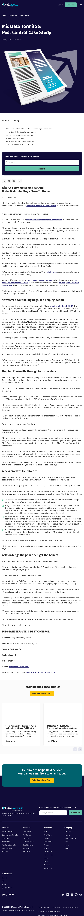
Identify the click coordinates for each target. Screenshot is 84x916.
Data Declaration (70, 838)
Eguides (46, 838)
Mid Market (27, 848)
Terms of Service (43, 907)
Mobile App (6, 841)
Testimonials (48, 851)
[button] (42, 168)
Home (4, 16)
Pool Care (26, 838)
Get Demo (71, 5)
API (3, 881)
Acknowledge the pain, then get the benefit (20, 141)
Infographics (48, 841)
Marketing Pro (7, 848)
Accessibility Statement (70, 907)
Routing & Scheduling (9, 845)
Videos (46, 858)
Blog (45, 831)
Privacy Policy (56, 907)
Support (4, 878)
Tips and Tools (48, 855)
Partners (67, 848)
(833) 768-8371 (7, 888)
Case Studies (48, 835)
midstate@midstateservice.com (40, 672)
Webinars (47, 865)
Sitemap (41, 911)
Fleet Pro (5, 851)
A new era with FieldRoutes (15, 138)
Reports (46, 848)
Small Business (28, 845)
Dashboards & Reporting (10, 835)
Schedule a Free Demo (42, 693)
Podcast (46, 845)
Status (4, 884)
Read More (10, 741)
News (66, 841)
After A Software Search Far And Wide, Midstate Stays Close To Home (29, 129)
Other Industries (28, 841)
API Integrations (7, 831)
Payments (5, 838)
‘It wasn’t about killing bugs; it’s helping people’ (21, 132)
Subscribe (42, 169)
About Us (67, 831)
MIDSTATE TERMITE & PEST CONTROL (19, 145)
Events (46, 861)
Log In (60, 5)
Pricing (66, 845)
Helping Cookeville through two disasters (19, 135)
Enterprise (26, 851)
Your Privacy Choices (53, 911)
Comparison (48, 868)
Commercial (27, 831)
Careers (67, 835)
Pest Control (27, 835)
